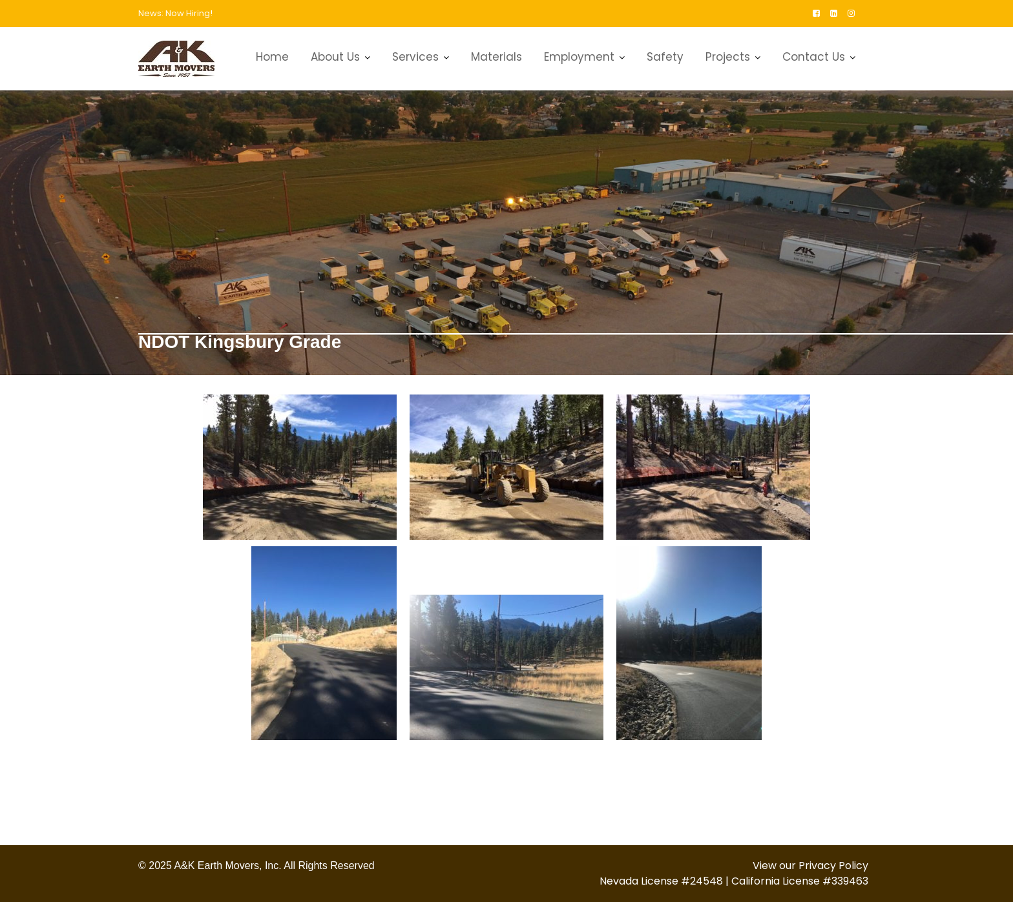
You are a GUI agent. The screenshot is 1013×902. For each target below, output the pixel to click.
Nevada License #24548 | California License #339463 (734, 881)
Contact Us (813, 57)
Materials (496, 57)
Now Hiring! (189, 13)
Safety (665, 57)
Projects (727, 57)
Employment (579, 57)
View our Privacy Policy (810, 865)
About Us (335, 57)
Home (272, 57)
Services (415, 57)
